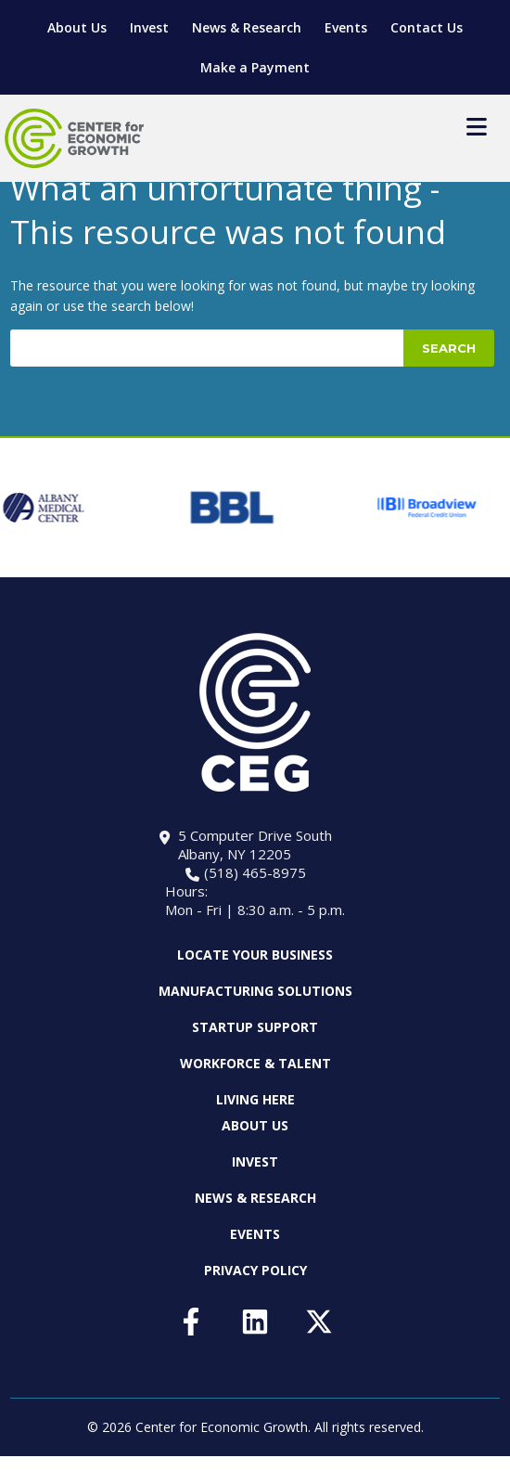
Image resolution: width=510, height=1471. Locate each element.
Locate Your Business (255, 955)
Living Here (255, 1099)
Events (346, 27)
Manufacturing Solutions (255, 991)
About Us (77, 27)
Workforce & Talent (255, 1063)
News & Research (246, 27)
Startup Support (255, 1027)
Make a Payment (255, 67)
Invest (149, 27)
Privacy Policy (255, 1270)
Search (449, 348)
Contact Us (426, 27)
